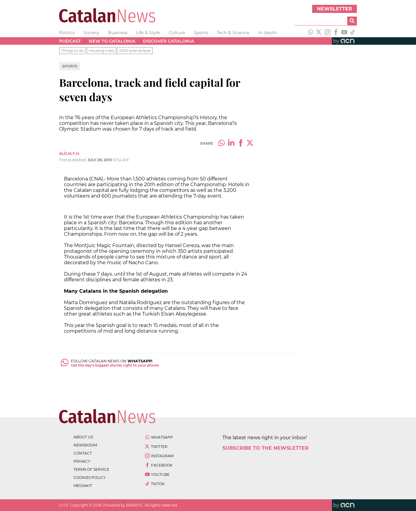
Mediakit (83, 485)
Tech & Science (233, 32)
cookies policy (90, 477)
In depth (267, 32)
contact (83, 453)
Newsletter (334, 9)
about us (83, 437)
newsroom (85, 445)
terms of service (91, 469)
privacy (82, 461)
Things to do (72, 50)
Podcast (70, 41)
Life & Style (148, 32)
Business (118, 32)
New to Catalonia (112, 41)
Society (91, 32)
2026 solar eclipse (135, 50)
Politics (67, 32)
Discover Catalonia (168, 41)
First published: (73, 160)
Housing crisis (101, 50)
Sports (201, 32)
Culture (177, 32)
